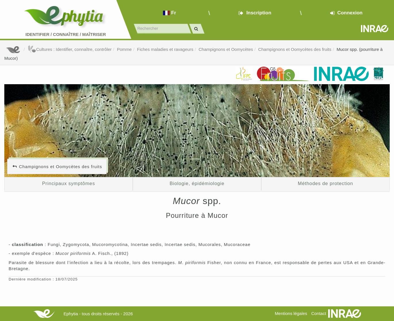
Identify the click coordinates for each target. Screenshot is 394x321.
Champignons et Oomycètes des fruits (294, 49)
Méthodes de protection (325, 183)
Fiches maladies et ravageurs (165, 49)
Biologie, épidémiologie (197, 183)
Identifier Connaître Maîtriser (65, 34)
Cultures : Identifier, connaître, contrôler (70, 49)
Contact (318, 313)
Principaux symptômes (68, 183)
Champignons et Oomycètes (226, 49)
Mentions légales (291, 313)
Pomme (124, 49)
